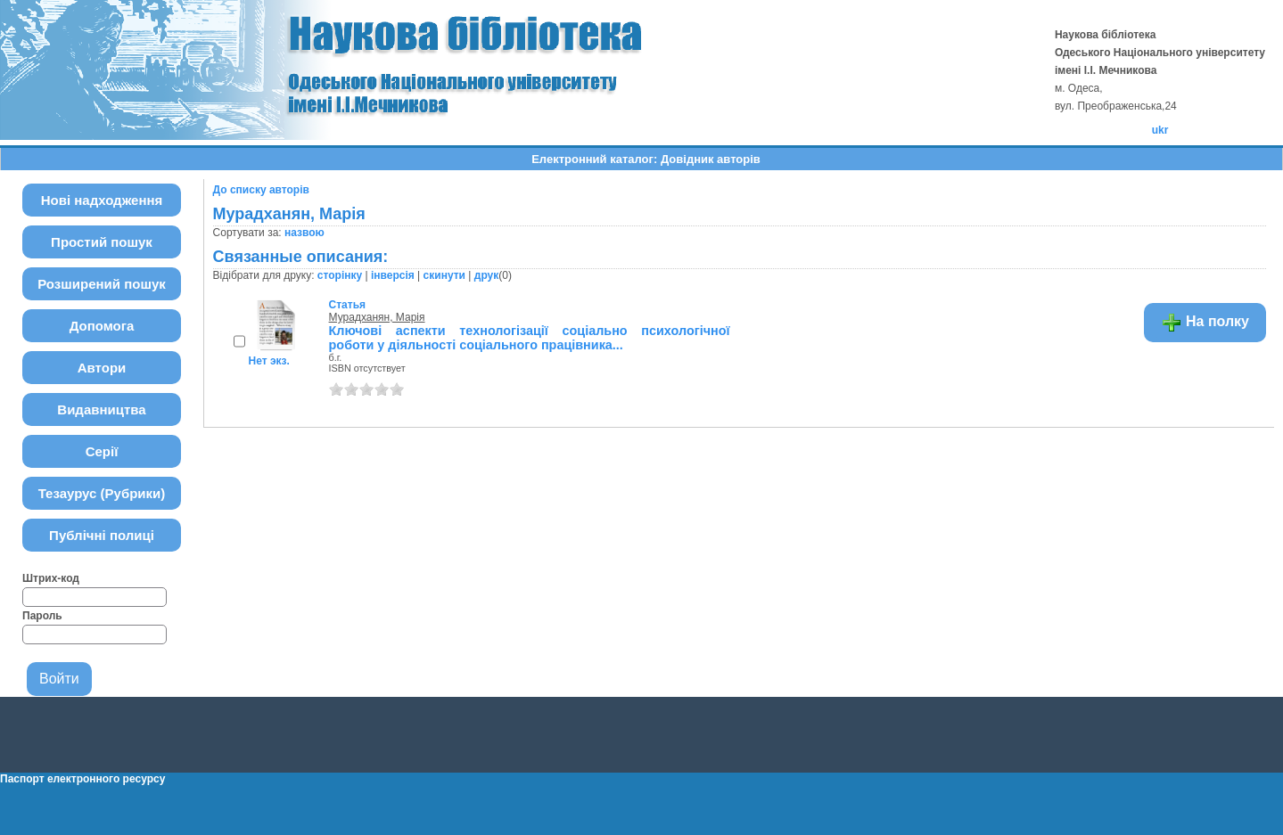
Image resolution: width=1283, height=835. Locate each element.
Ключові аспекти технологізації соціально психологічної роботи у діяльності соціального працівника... (529, 337)
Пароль (42, 616)
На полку (1205, 322)
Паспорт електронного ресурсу (82, 779)
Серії (102, 451)
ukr (1160, 130)
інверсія (393, 275)
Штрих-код (50, 578)
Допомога (102, 325)
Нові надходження (102, 200)
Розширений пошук (101, 283)
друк (486, 275)
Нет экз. (269, 361)
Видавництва (101, 409)
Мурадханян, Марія (377, 317)
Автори (102, 367)
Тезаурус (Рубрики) (102, 493)
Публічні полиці (101, 535)
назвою (304, 232)
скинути (444, 275)
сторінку (339, 275)
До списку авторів (261, 190)
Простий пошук (101, 242)
